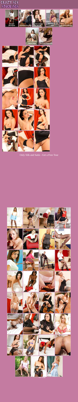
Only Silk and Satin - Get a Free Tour (39, 154)
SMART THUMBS (42, 354)
